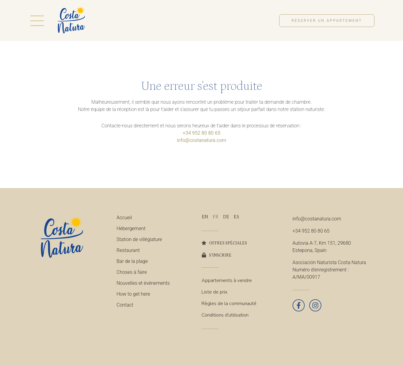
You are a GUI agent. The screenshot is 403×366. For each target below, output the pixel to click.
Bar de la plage (132, 261)
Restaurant (128, 250)
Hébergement (131, 228)
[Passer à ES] (236, 217)
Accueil (124, 217)
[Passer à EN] (205, 217)
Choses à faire (132, 272)
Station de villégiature (139, 239)
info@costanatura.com (201, 140)
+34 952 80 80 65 (201, 133)
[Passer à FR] (215, 217)
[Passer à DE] (226, 217)
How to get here (133, 294)
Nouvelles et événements (143, 283)
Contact (125, 305)
